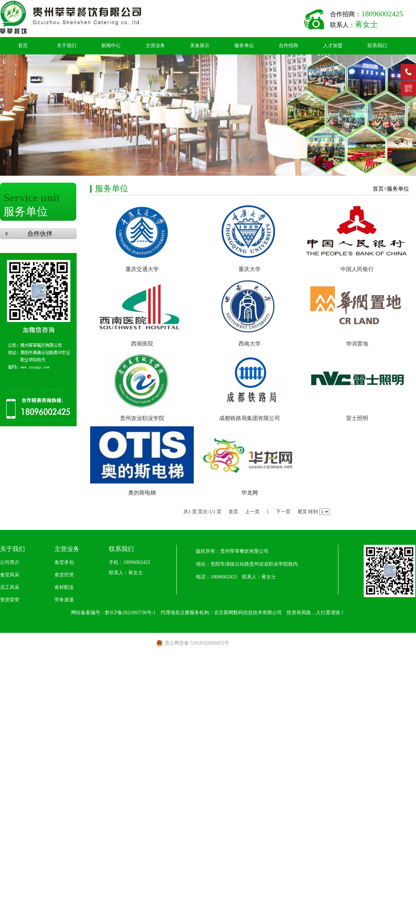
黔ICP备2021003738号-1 (130, 612)
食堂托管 (64, 574)
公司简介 (9, 562)
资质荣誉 (9, 599)
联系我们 (377, 45)
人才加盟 (333, 45)
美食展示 (199, 45)
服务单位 (244, 45)
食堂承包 (64, 562)
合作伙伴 (38, 233)
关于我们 (66, 45)
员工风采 (9, 587)
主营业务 (155, 45)
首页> (380, 189)
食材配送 (64, 587)
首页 (23, 45)
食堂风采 (9, 574)
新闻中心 (111, 45)
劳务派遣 (64, 599)
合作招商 (288, 45)
